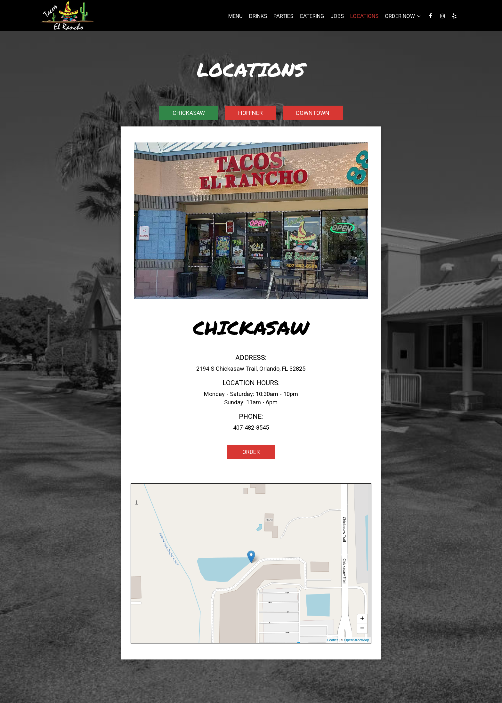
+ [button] (362, 619)
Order (251, 451)
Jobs (337, 16)
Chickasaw (189, 112)
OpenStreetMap (356, 640)
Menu (235, 16)
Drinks (258, 16)
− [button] (362, 629)
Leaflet (332, 640)
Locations (364, 16)
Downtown (312, 112)
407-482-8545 (251, 427)
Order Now (403, 16)
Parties (283, 16)
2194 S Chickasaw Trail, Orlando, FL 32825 (250, 368)
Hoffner (250, 112)
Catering (312, 16)
